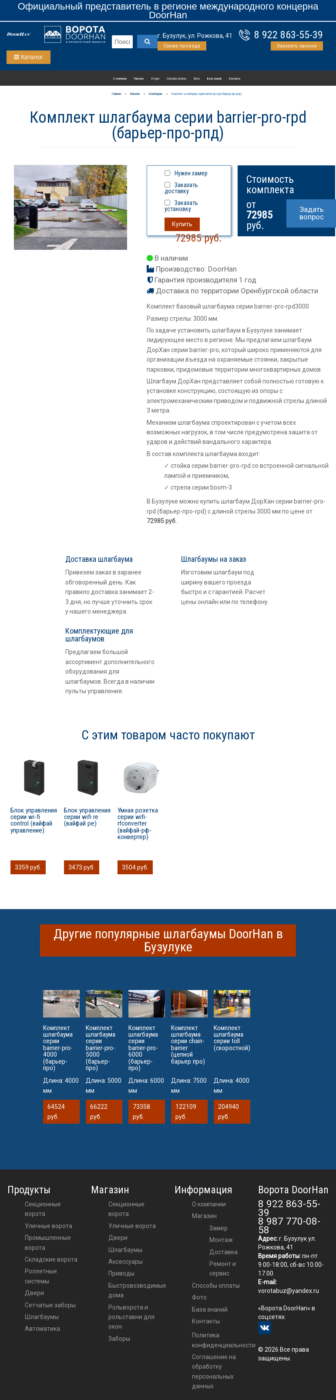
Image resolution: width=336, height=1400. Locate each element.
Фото (197, 79)
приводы (121, 1273)
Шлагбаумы (42, 1316)
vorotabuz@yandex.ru (288, 1290)
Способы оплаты (176, 79)
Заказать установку (181, 206)
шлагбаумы (125, 1249)
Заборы (119, 1338)
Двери (34, 1292)
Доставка (223, 1252)
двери (118, 1237)
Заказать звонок (297, 46)
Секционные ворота (43, 1209)
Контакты (234, 79)
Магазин (139, 79)
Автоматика (42, 1328)
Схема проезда (182, 46)
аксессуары (125, 1261)
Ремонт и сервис (222, 1268)
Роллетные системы (41, 1276)
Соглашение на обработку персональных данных (214, 1371)
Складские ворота (51, 1259)
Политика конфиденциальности (223, 1340)
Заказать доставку (181, 188)
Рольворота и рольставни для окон (131, 1317)
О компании (120, 79)
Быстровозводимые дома (137, 1290)
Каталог (28, 57)
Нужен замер (191, 173)
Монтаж (221, 1239)
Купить (182, 224)
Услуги (155, 79)
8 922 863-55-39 (288, 35)
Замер (218, 1228)
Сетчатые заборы (50, 1305)
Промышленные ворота (48, 1242)
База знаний (214, 79)
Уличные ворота (48, 1225)
